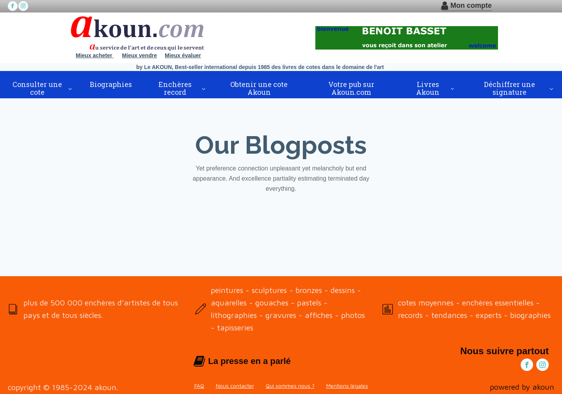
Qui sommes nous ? (290, 385)
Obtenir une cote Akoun (259, 88)
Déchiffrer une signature (509, 88)
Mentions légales (347, 385)
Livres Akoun (427, 88)
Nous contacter (235, 385)
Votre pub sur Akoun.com (351, 88)
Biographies (111, 84)
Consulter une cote (37, 88)
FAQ (199, 385)
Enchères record (175, 88)
